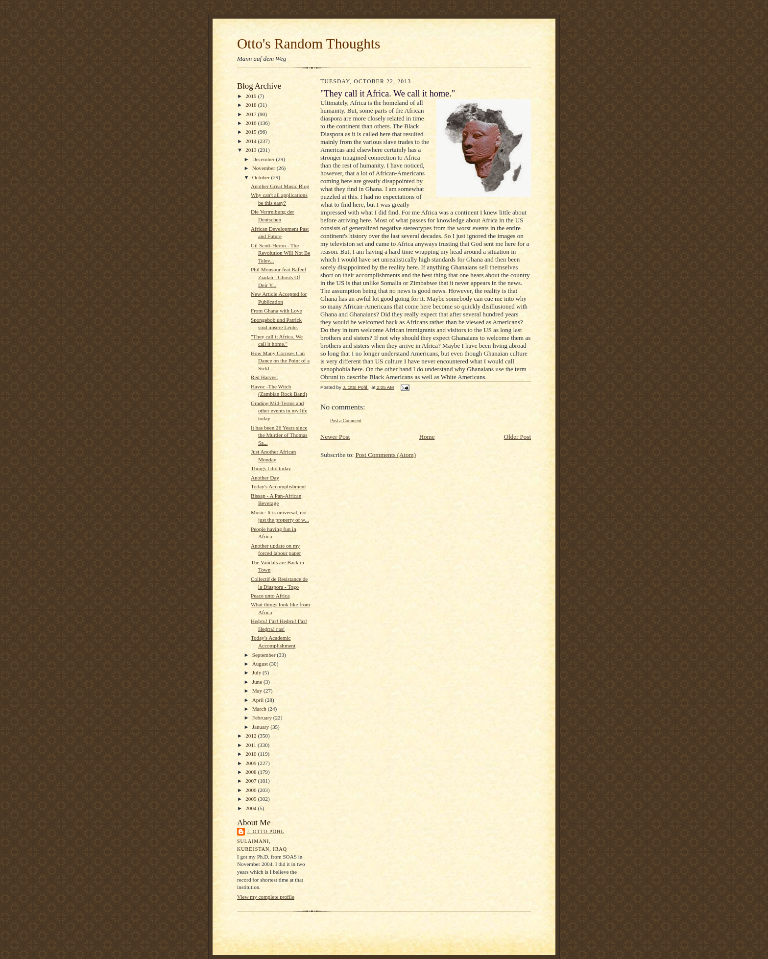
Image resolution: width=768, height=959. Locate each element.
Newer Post (335, 436)
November (264, 168)
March (260, 709)
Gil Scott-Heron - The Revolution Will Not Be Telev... (280, 253)
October (261, 177)
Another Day (265, 477)
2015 (251, 132)
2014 (251, 141)
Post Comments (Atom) (386, 454)
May (258, 691)
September (264, 655)
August (260, 664)
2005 (251, 799)
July (257, 672)
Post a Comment (345, 420)
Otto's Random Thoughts (308, 43)
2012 (251, 736)
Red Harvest (264, 377)
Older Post (517, 436)
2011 (251, 745)
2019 (251, 96)
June (258, 682)
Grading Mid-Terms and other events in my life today (279, 410)
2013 (251, 150)
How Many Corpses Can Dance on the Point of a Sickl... (280, 360)
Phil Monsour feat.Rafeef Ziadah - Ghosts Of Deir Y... (278, 277)
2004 (251, 808)
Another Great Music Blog (280, 186)
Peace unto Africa (270, 596)
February (262, 717)
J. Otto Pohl (265, 831)
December (264, 159)
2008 (251, 772)
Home (427, 436)
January (261, 727)
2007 (251, 781)
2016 (251, 123)
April (258, 700)
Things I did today (271, 468)
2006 (251, 790)
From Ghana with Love (276, 310)
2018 (251, 105)
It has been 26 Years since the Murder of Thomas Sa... (279, 435)
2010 (251, 754)
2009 (251, 763)
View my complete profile (265, 897)
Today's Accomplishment (278, 486)
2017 (251, 114)
